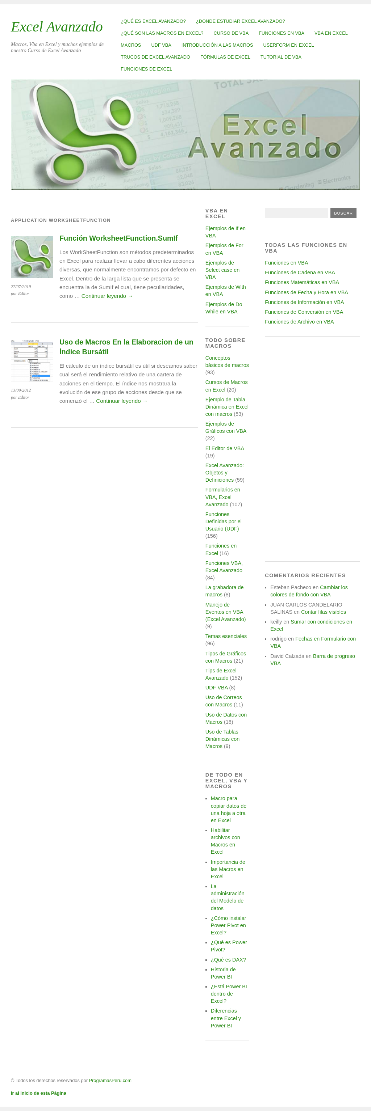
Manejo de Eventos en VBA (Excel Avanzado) (225, 612)
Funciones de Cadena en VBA (300, 272)
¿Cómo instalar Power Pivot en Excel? (228, 925)
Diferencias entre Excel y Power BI (226, 1018)
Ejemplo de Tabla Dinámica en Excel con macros (227, 407)
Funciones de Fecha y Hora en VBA (306, 292)
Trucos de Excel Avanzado (155, 57)
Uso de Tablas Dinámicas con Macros (222, 739)
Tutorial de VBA (280, 57)
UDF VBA (161, 45)
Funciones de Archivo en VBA (299, 322)
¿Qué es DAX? (228, 960)
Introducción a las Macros (217, 45)
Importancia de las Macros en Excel (228, 869)
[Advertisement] (312, 392)
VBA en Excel (331, 33)
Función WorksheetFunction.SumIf (118, 238)
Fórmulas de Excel (225, 57)
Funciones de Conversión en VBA (304, 312)
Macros (131, 45)
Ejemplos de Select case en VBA (222, 270)
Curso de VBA (231, 33)
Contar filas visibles (323, 612)
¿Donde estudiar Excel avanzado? (240, 21)
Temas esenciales (226, 636)
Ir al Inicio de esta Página (38, 1093)
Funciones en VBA (281, 33)
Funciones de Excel (146, 69)
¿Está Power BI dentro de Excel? (229, 994)
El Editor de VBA (224, 448)
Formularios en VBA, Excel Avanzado (222, 497)
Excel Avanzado (57, 26)
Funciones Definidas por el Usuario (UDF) (223, 521)
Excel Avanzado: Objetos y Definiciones (224, 472)
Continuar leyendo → (107, 296)
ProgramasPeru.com (110, 1080)
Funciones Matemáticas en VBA (302, 282)
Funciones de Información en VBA (304, 302)
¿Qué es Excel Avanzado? (153, 21)
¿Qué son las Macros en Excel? (162, 33)
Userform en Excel (288, 45)
